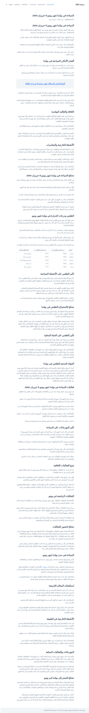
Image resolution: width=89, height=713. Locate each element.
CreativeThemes (47, 710)
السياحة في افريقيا (40, 4)
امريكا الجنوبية (16, 4)
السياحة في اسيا (32, 4)
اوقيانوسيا (10, 4)
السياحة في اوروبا (49, 4)
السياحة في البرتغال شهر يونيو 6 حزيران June (44, 83)
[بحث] (5, 4)
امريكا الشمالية (24, 4)
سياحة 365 (79, 4)
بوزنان (44, 567)
